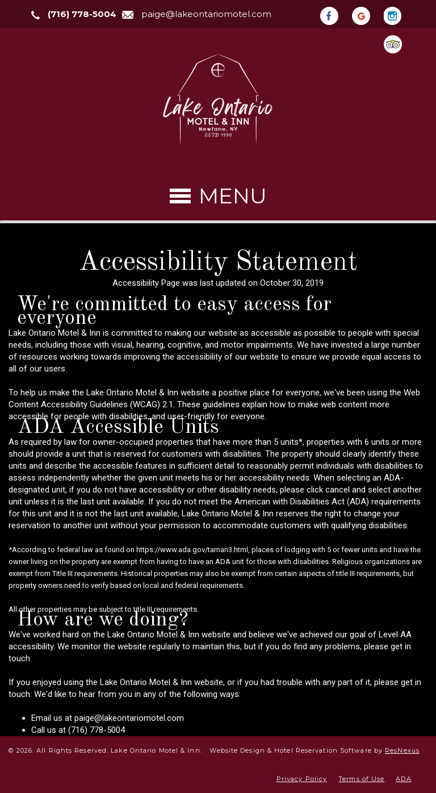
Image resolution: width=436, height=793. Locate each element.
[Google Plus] (367, 15)
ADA (403, 779)
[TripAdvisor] (398, 43)
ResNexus (402, 750)
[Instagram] (398, 15)
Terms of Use (361, 779)
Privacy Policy (301, 779)
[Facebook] (335, 15)
